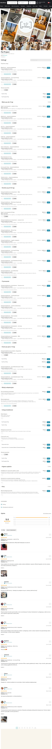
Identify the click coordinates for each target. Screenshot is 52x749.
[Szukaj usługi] (40, 60)
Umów (48, 67)
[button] (12, 2)
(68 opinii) (5, 55)
